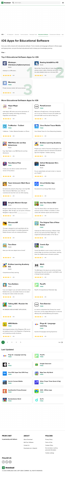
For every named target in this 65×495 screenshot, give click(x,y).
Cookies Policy (49, 445)
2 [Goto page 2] (7, 342)
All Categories (10, 34)
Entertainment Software (55, 34)
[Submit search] (13, 2)
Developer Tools (33, 34)
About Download (28, 439)
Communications (24, 34)
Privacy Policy (48, 439)
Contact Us (26, 445)
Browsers (17, 34)
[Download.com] (5, 3)
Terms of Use (48, 442)
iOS (3, 34)
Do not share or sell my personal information (51, 449)
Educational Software (43, 34)
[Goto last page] (60, 342)
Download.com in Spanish (30, 448)
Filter (3, 52)
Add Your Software (28, 442)
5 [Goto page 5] (20, 342)
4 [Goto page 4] (16, 342)
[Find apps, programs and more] (36, 2)
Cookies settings (49, 453)
